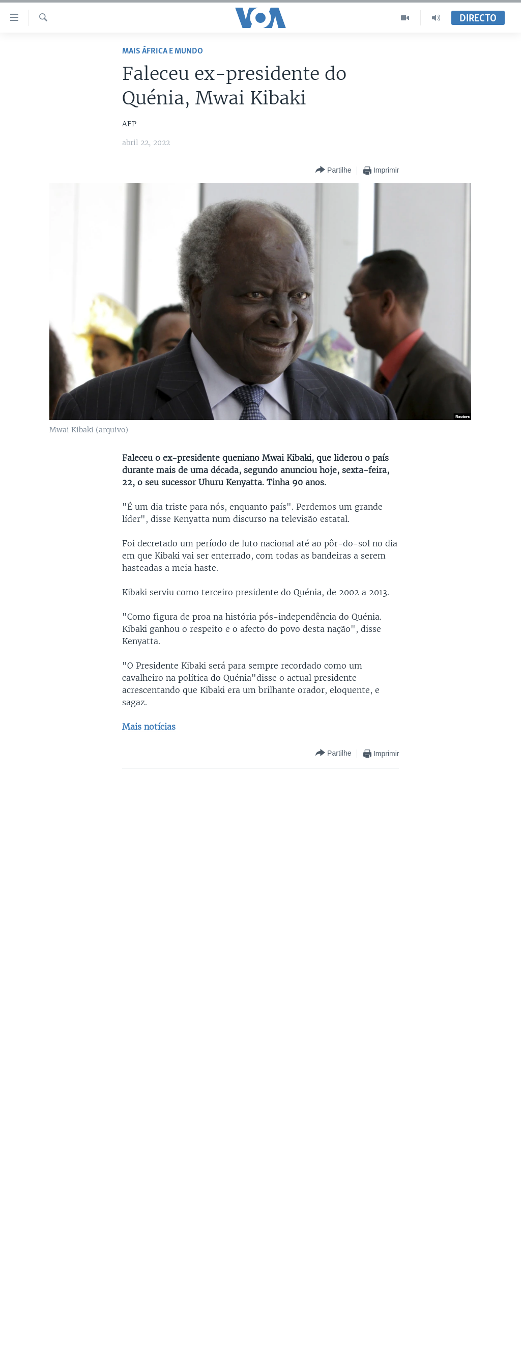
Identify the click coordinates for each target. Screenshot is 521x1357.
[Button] (333, 170)
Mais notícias (149, 727)
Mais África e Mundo (162, 51)
